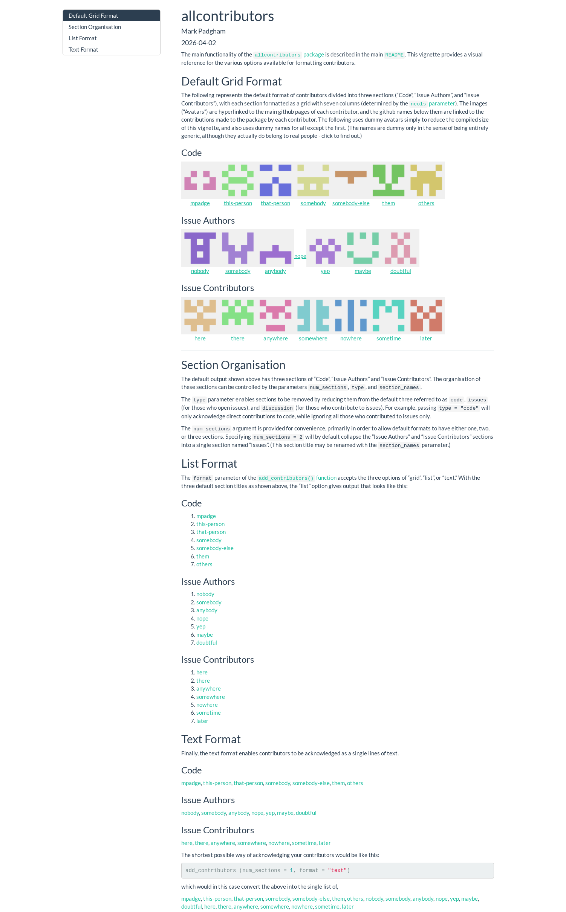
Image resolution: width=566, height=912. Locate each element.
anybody (275, 270)
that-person (275, 202)
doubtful (400, 270)
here (200, 337)
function (297, 474)
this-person (238, 202)
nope (300, 255)
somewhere (313, 337)
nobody (200, 270)
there (238, 337)
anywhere (275, 337)
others (426, 202)
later (426, 337)
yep (325, 270)
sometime (388, 337)
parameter (432, 102)
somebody (313, 202)
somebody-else (351, 202)
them (388, 202)
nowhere (351, 337)
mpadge (200, 202)
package (288, 54)
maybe (363, 270)
